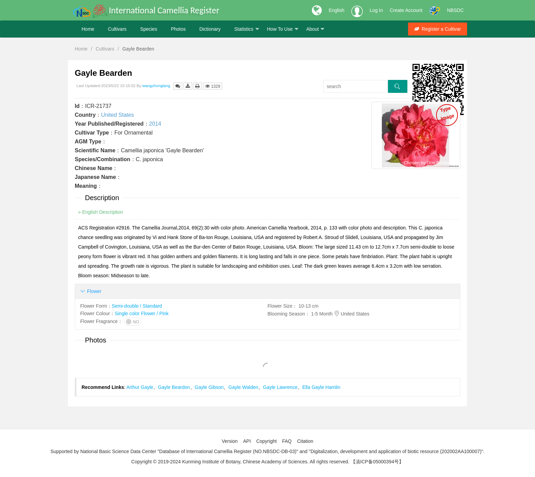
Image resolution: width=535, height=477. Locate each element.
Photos (178, 29)
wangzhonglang (156, 85)
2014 (155, 124)
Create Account (406, 10)
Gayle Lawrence (280, 387)
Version (230, 441)
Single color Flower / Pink (142, 313)
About (315, 29)
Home (88, 29)
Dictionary (209, 29)
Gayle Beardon (174, 387)
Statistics (246, 29)
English (336, 10)
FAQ (287, 441)
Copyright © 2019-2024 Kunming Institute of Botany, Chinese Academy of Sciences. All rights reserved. (240, 461)
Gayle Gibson (209, 387)
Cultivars (117, 29)
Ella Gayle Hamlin (321, 387)
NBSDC (455, 10)
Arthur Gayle (140, 387)
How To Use (283, 29)
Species (148, 29)
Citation (305, 441)
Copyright (266, 441)
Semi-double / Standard (137, 306)
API (247, 441)
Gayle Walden (243, 387)
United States (117, 115)
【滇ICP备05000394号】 (377, 461)
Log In (376, 10)
